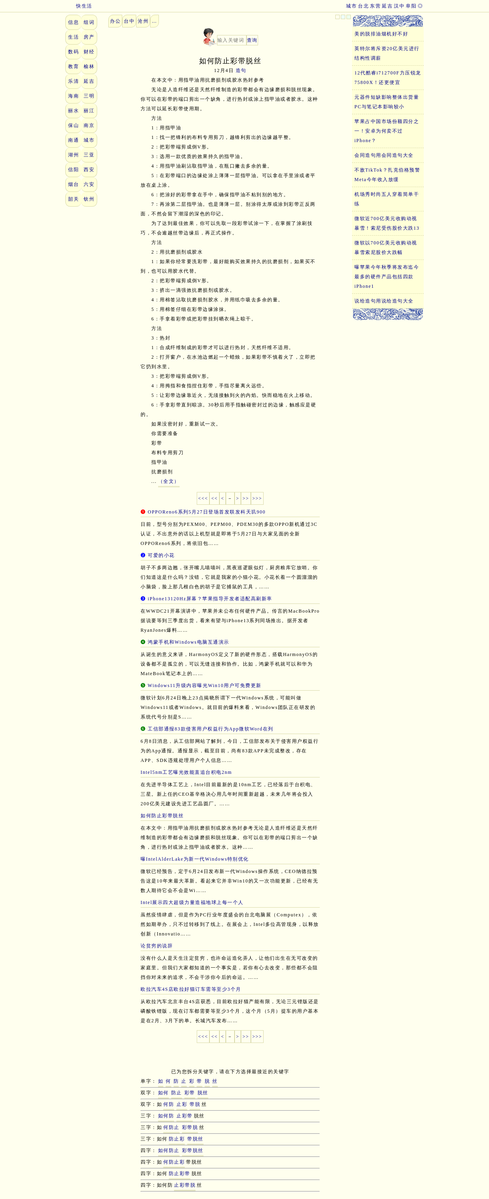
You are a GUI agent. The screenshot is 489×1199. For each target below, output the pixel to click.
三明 (89, 96)
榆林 (89, 66)
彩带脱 (190, 1127)
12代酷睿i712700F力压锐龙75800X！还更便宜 (387, 77)
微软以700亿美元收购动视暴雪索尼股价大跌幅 (385, 247)
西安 (89, 169)
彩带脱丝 (192, 1150)
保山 (73, 125)
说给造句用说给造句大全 (384, 301)
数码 (73, 52)
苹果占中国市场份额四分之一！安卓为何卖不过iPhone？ (386, 131)
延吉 (387, 6)
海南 (73, 96)
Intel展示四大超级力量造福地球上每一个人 (192, 902)
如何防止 (169, 1150)
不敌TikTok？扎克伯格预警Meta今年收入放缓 (387, 174)
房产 (89, 37)
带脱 (195, 1104)
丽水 (73, 110)
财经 (89, 52)
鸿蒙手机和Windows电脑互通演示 (188, 642)
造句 (241, 70)
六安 (89, 184)
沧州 (143, 21)
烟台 (73, 184)
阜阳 (411, 6)
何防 (168, 1104)
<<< (203, 498)
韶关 (73, 199)
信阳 (73, 169)
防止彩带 (179, 1173)
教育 (73, 66)
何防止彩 (174, 1162)
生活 (73, 37)
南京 (89, 125)
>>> (257, 498)
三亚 (89, 155)
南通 (73, 140)
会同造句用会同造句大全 (384, 155)
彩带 (189, 1093)
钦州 (89, 199)
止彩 (181, 1104)
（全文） (169, 481)
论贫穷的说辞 (157, 946)
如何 (163, 1093)
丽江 (89, 110)
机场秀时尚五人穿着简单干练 (386, 199)
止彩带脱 (185, 1185)
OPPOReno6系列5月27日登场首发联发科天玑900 (207, 512)
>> (246, 498)
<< (214, 498)
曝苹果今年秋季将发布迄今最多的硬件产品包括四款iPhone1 (386, 276)
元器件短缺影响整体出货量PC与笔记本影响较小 (386, 101)
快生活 (78, 6)
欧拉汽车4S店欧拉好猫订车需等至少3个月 (191, 989)
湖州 (73, 155)
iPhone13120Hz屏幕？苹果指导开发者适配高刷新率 (210, 598)
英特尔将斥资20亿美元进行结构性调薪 (387, 53)
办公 (115, 21)
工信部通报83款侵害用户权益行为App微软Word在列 (211, 729)
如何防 (166, 1116)
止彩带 (184, 1116)
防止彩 (177, 1139)
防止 (176, 1093)
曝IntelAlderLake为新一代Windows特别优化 (195, 859)
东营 (375, 6)
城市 (351, 6)
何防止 (171, 1127)
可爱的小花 (161, 555)
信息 (73, 22)
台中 (129, 21)
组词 (89, 22)
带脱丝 (195, 1139)
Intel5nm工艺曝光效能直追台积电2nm (186, 772)
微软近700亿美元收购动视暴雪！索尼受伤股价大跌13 (387, 223)
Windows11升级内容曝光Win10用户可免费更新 (205, 685)
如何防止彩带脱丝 (162, 815)
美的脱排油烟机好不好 (381, 34)
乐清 (73, 81)
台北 (363, 6)
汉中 (399, 6)
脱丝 (203, 1093)
